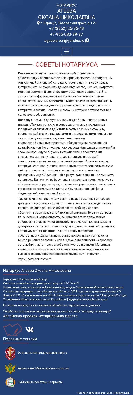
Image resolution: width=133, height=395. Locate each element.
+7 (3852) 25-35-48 (66, 28)
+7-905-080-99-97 (66, 34)
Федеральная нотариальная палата (36, 353)
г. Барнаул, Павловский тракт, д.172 (66, 23)
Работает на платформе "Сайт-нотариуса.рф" (103, 392)
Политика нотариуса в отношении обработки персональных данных (51, 305)
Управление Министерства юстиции (37, 368)
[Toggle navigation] (66, 51)
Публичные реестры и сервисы (34, 382)
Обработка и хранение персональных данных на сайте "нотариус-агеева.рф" (57, 311)
